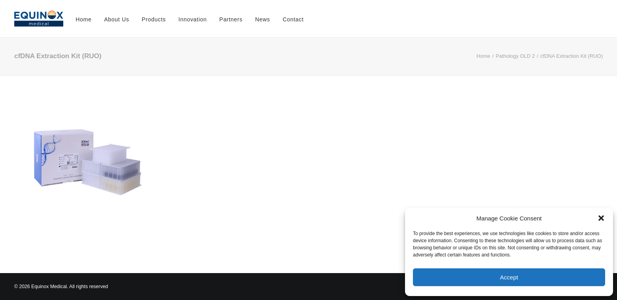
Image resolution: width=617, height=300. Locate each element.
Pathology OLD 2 (515, 56)
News (262, 19)
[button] (601, 218)
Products (154, 19)
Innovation (192, 19)
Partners (231, 19)
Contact (293, 19)
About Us (116, 19)
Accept (509, 277)
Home (83, 19)
